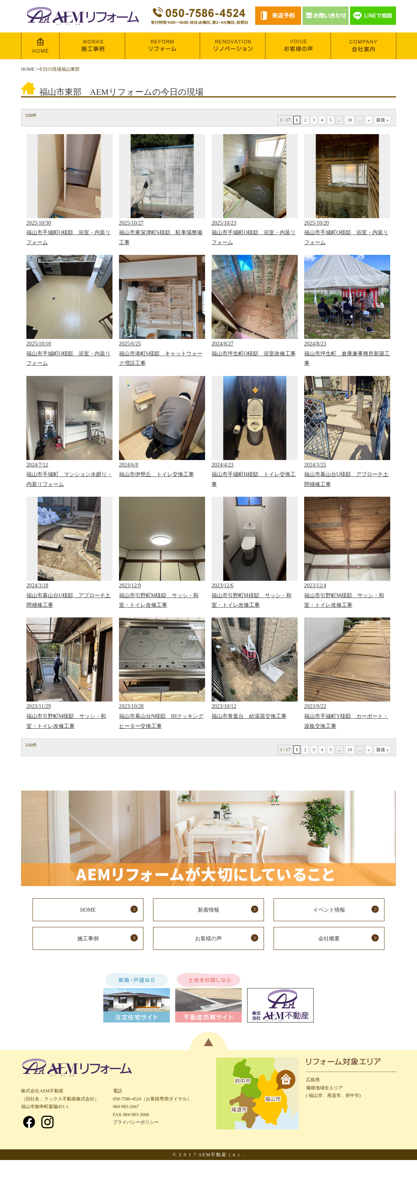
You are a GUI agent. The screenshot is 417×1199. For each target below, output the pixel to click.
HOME (27, 69)
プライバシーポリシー (136, 1122)
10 (349, 120)
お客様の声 (208, 938)
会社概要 (329, 938)
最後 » (382, 120)
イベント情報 (329, 910)
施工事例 (88, 938)
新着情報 (208, 910)
